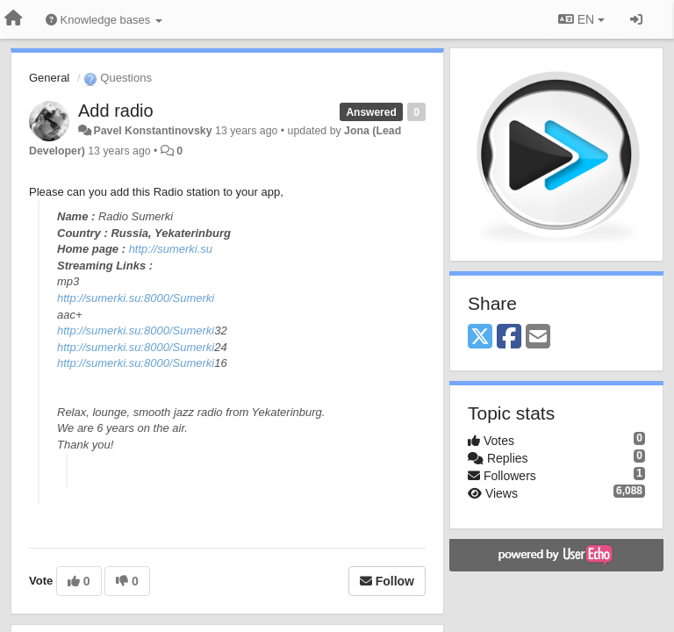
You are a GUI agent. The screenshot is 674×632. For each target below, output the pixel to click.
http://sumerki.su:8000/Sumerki (135, 298)
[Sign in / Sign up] (636, 19)
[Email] (538, 337)
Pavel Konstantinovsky (152, 131)
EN (581, 19)
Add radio (116, 110)
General (49, 77)
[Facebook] (509, 337)
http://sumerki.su (170, 248)
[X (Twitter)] (480, 337)
